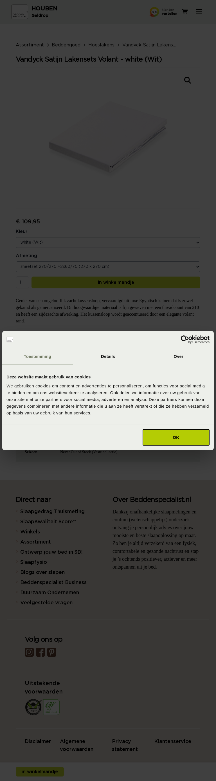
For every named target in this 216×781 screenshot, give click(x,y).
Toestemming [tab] (37, 356)
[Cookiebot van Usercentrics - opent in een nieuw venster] (185, 339)
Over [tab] (178, 356)
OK (176, 437)
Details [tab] (108, 356)
